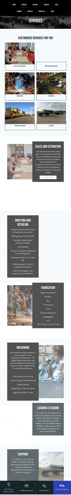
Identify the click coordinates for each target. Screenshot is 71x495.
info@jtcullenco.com (26, 491)
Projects (46, 5)
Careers (19, 11)
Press (56, 5)
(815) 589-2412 (44, 491)
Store (52, 11)
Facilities (35, 5)
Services (24, 5)
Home (14, 5)
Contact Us (42, 11)
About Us (30, 11)
